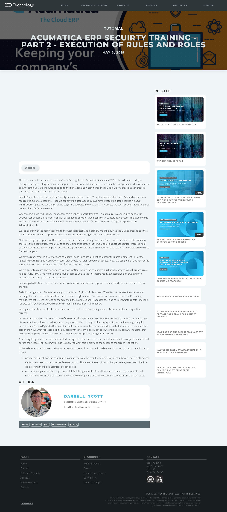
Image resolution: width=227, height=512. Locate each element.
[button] (94, 6)
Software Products (30, 473)
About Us (24, 478)
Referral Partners (29, 483)
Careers (24, 487)
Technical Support (93, 483)
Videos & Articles (92, 464)
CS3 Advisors (90, 478)
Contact (24, 469)
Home (64, 5)
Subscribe (30, 167)
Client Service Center (95, 473)
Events (87, 469)
